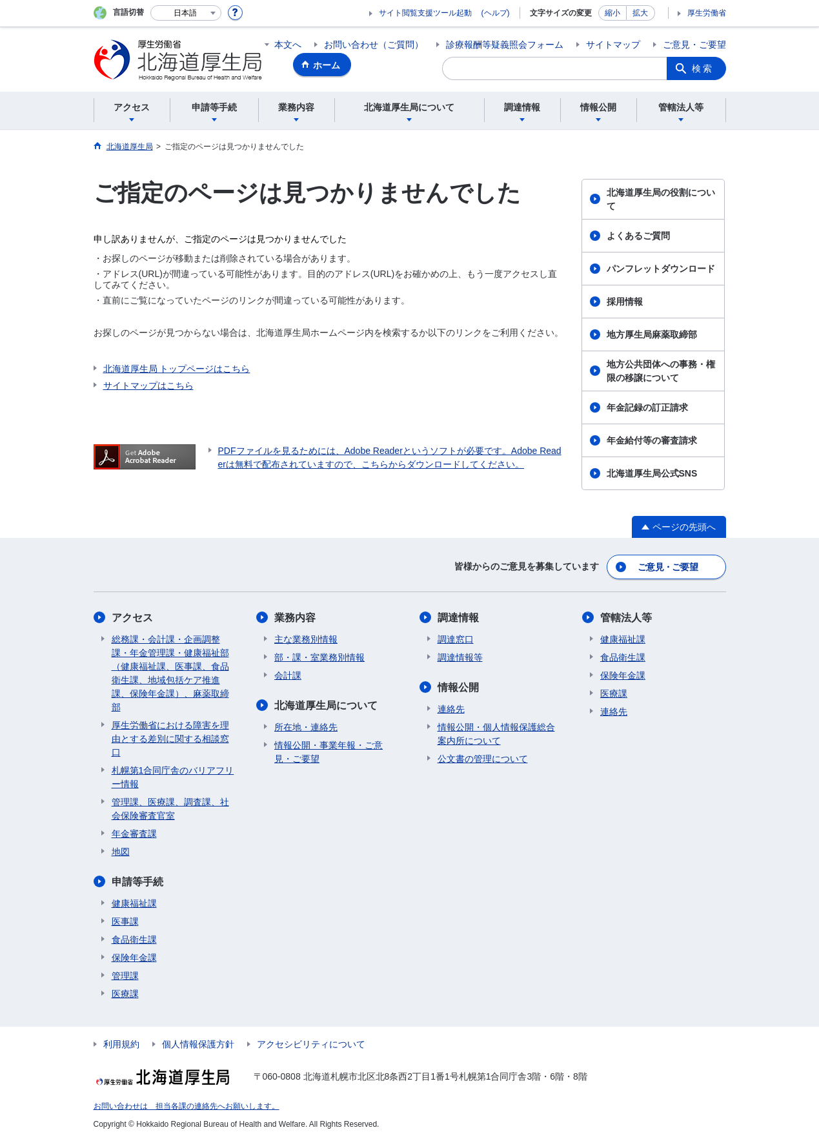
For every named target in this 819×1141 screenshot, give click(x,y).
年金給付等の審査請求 (652, 440)
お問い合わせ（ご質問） (373, 44)
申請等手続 (137, 881)
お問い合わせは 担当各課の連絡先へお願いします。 (186, 1106)
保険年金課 (134, 957)
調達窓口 (456, 639)
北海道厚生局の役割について (661, 199)
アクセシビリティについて (311, 1044)
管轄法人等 (626, 617)
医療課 (125, 994)
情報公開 (458, 687)
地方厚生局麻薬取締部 (652, 334)
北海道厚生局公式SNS (652, 473)
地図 (121, 852)
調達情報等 (460, 657)
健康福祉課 (134, 903)
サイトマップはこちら (148, 385)
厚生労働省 (706, 12)
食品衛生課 (134, 939)
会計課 (287, 675)
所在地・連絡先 (306, 727)
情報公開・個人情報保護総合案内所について (496, 734)
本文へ (287, 44)
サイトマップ (613, 44)
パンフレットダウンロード (661, 268)
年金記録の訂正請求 (647, 407)
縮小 (612, 12)
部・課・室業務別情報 (319, 657)
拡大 (640, 12)
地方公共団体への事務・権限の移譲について (661, 371)
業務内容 (295, 617)
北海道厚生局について (326, 705)
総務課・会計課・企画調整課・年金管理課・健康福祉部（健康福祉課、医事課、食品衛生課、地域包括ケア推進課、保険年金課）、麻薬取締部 (170, 673)
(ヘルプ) (495, 12)
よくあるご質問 (638, 236)
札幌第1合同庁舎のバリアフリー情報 (173, 777)
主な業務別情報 (306, 639)
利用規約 (121, 1044)
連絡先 (451, 709)
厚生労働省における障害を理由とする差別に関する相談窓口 (170, 738)
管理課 (125, 976)
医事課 (125, 921)
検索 (703, 68)
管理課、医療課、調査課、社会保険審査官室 (170, 809)
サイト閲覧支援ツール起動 (425, 12)
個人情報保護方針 (198, 1044)
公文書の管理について (483, 759)
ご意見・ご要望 (694, 44)
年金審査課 (134, 833)
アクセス (132, 617)
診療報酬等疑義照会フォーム (504, 44)
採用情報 (625, 301)
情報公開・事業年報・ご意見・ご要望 (328, 752)
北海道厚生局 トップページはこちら (176, 369)
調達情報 (458, 617)
